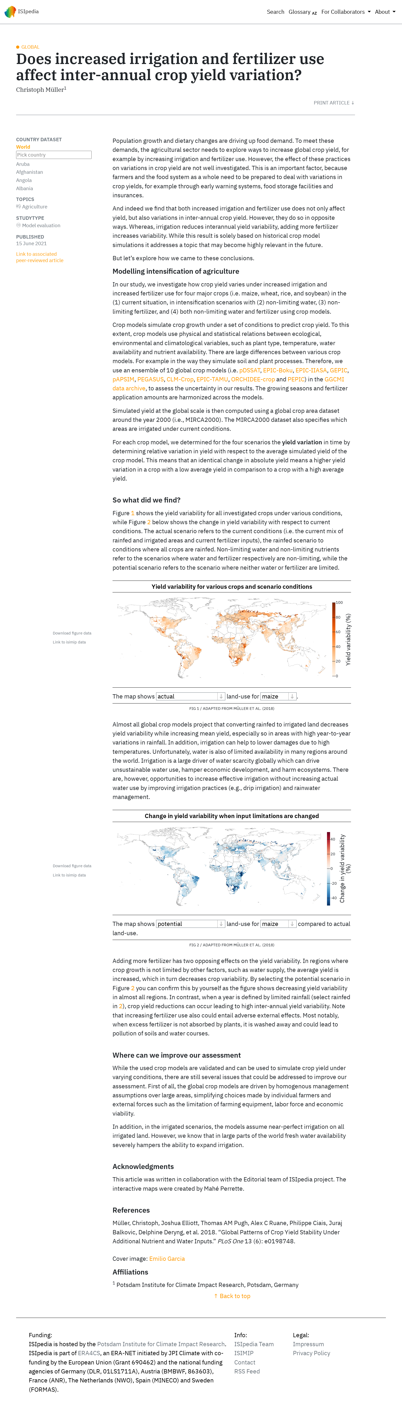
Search (275, 11)
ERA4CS (89, 1363)
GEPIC (338, 370)
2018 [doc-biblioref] (268, 708)
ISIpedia (21, 12)
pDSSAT (249, 370)
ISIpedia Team (254, 1354)
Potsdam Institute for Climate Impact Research (161, 1354)
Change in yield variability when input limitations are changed (232, 816)
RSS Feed (247, 1381)
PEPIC (296, 379)
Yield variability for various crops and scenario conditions (232, 586)
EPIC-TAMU (212, 379)
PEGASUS (150, 379)
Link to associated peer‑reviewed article (39, 257)
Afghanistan (29, 172)
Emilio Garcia (167, 1268)
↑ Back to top (231, 1305)
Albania (24, 188)
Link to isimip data (69, 642)
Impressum (308, 1354)
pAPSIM (123, 379)
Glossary (303, 12)
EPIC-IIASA (311, 370)
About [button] (383, 11)
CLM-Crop (180, 379)
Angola (24, 180)
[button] (334, 102)
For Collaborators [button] (343, 11)
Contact (244, 1372)
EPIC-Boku (278, 370)
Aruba (23, 164)
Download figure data (72, 633)
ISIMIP (244, 1363)
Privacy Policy (311, 1363)
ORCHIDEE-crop (253, 379)
